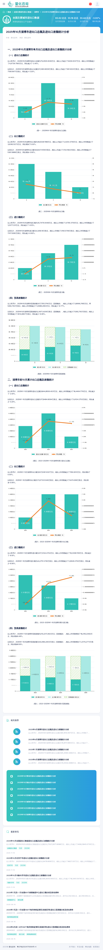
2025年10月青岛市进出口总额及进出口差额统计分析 (36, 776)
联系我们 (96, 947)
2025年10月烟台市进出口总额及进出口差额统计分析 (36, 782)
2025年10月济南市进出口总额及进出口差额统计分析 (36, 795)
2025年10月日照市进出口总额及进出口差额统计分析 (36, 808)
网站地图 (88, 947)
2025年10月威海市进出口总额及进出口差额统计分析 (36, 802)
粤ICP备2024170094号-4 (26, 947)
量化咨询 (12, 947)
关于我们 (72, 947)
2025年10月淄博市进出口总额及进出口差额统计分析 (36, 815)
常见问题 (80, 947)
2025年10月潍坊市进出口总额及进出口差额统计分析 (36, 789)
